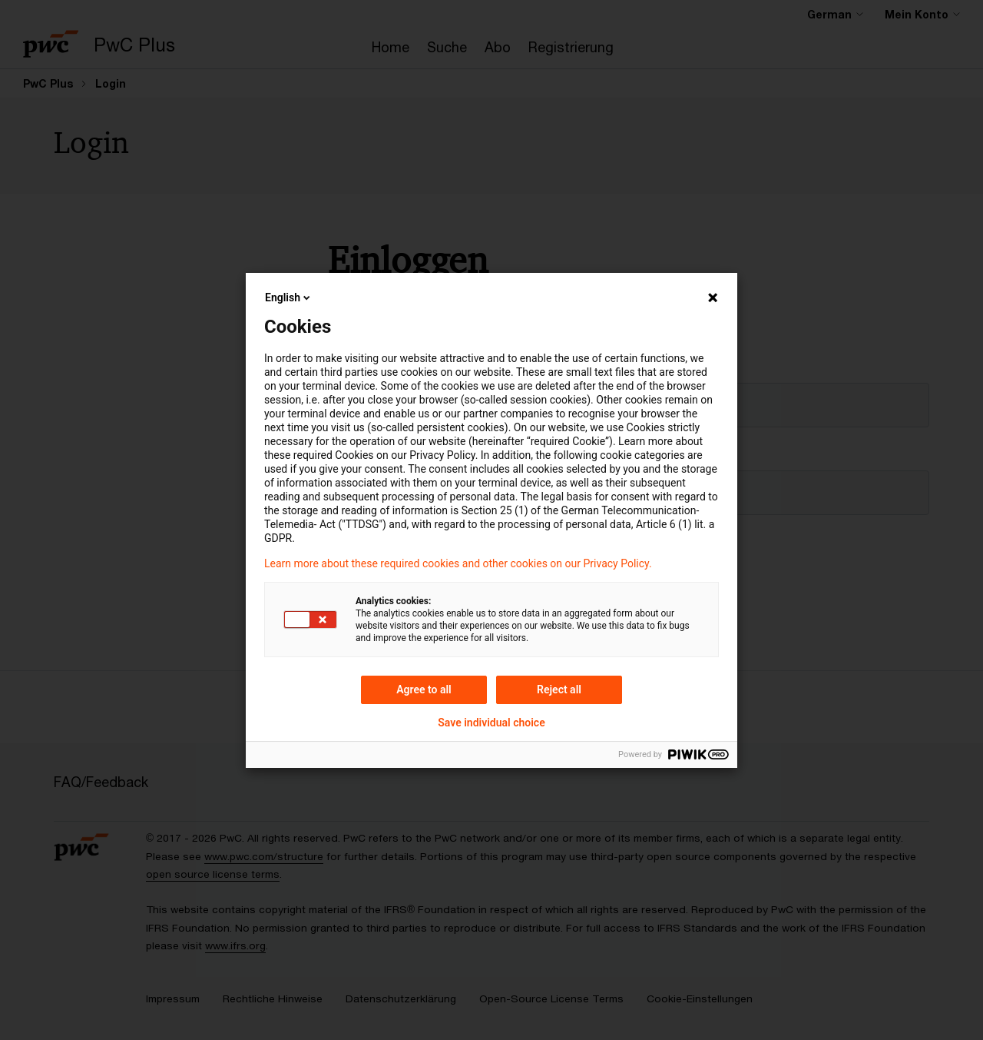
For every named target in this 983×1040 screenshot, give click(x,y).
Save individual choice (491, 722)
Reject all (559, 689)
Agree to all (424, 689)
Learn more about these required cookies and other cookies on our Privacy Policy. (458, 563)
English (289, 297)
